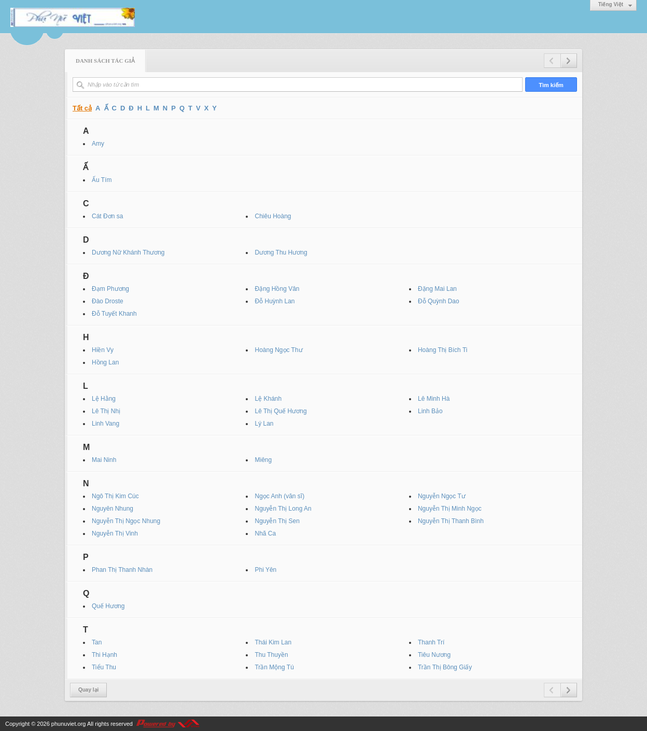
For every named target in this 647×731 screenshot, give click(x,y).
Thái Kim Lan (273, 642)
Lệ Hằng (104, 398)
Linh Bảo (430, 411)
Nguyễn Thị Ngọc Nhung (126, 521)
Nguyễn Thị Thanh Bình (451, 521)
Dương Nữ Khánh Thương (128, 252)
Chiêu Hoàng (273, 216)
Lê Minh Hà (433, 398)
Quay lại (88, 690)
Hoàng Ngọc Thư (278, 350)
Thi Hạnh (104, 654)
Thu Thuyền (271, 654)
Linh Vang (105, 423)
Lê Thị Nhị (106, 411)
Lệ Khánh (268, 398)
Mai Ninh (104, 459)
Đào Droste (107, 301)
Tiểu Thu (104, 667)
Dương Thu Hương (281, 252)
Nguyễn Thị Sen (277, 521)
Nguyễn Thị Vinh (115, 533)
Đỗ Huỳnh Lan (274, 301)
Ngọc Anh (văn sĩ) (279, 496)
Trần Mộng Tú (274, 667)
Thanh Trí (431, 642)
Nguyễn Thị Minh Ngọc (450, 508)
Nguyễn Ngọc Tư (442, 496)
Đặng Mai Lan (437, 288)
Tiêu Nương (434, 654)
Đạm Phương (110, 288)
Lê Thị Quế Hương (280, 411)
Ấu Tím (101, 180)
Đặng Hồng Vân (277, 288)
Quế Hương (108, 606)
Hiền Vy (103, 350)
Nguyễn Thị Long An (283, 508)
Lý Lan (264, 423)
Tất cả (82, 108)
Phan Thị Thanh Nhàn (122, 569)
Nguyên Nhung (112, 508)
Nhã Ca (265, 533)
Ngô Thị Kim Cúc (115, 496)
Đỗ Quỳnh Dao (438, 301)
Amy (98, 143)
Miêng (263, 459)
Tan (97, 642)
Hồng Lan (105, 362)
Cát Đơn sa (107, 216)
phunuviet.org (68, 724)
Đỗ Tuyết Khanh (114, 313)
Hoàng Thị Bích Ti (443, 350)
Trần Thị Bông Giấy (445, 667)
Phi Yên (265, 569)
